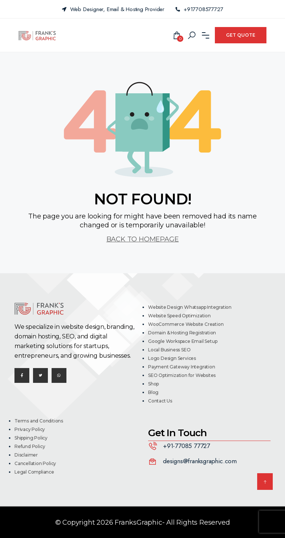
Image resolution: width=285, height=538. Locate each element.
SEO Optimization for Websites (182, 375)
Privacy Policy (29, 429)
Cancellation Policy (35, 463)
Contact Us (160, 401)
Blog (153, 392)
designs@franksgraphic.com (200, 461)
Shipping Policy (31, 438)
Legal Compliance (34, 472)
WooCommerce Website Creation (185, 324)
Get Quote (240, 35)
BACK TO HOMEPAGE (143, 239)
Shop (153, 384)
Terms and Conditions (38, 421)
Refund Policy (29, 446)
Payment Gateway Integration (181, 367)
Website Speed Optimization (179, 315)
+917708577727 (199, 9)
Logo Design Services (172, 358)
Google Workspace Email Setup (182, 341)
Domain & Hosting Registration (182, 332)
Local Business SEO (169, 349)
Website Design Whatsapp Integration (190, 307)
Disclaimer (26, 455)
